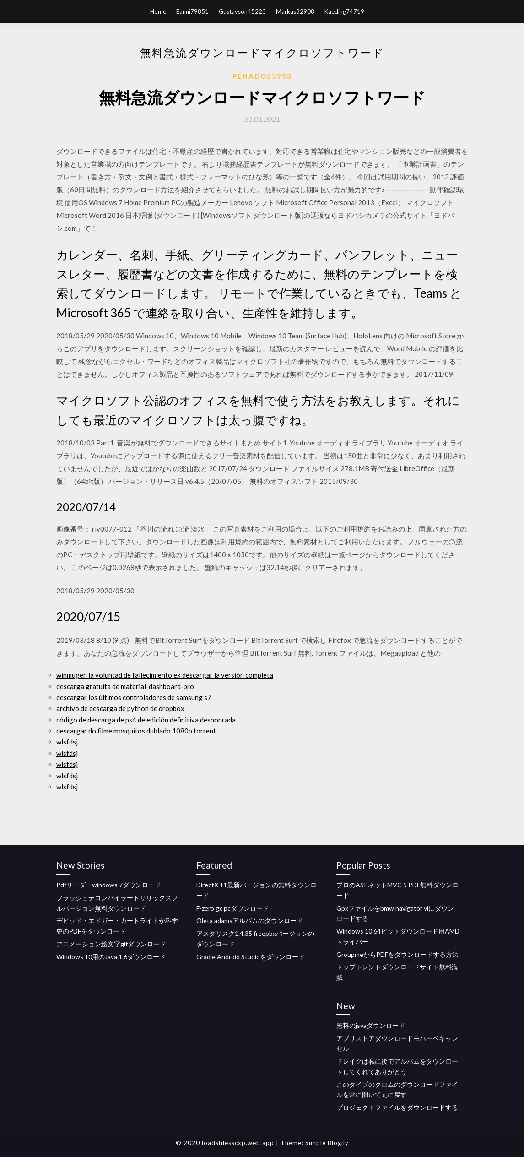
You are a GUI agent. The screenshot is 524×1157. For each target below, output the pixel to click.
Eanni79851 (192, 11)
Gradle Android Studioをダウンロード (250, 957)
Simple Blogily (327, 1142)
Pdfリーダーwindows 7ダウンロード (108, 885)
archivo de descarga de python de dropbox (120, 708)
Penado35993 (262, 76)
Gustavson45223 (242, 11)
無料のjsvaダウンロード (370, 1025)
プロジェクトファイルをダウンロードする (397, 1107)
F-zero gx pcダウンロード (232, 908)
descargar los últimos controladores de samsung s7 (133, 697)
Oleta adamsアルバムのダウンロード (249, 920)
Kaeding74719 (344, 11)
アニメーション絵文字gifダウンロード (111, 944)
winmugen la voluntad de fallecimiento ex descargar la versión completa (164, 675)
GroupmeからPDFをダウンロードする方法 (397, 954)
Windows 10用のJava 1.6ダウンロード (111, 957)
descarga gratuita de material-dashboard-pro (125, 686)
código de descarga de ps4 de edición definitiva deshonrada (146, 720)
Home (158, 11)
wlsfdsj (67, 742)
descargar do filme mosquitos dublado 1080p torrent (136, 731)
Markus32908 (295, 11)
